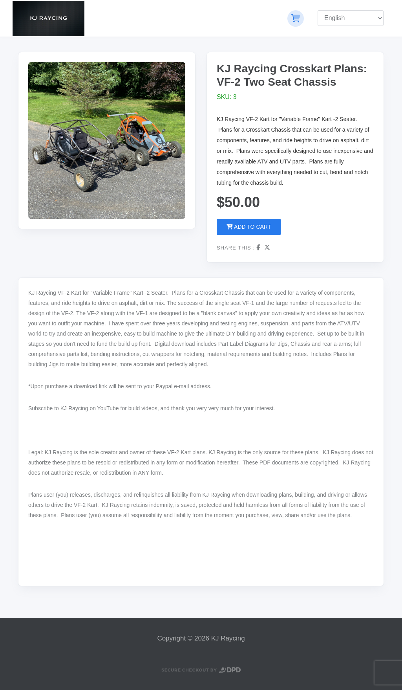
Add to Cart (249, 227)
